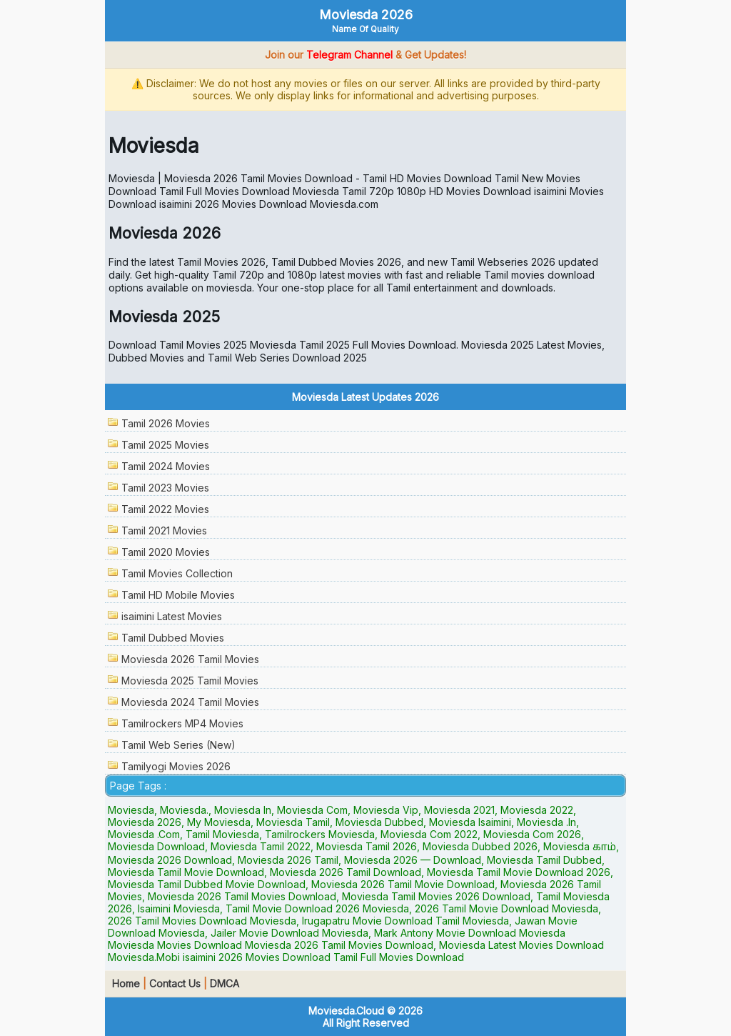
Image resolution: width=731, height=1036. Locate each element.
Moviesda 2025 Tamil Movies (189, 680)
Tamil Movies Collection (177, 573)
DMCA (224, 983)
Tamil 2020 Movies (165, 552)
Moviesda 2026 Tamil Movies (190, 659)
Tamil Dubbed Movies (172, 638)
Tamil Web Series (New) (178, 745)
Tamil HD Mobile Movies (178, 595)
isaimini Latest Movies (171, 616)
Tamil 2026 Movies (165, 423)
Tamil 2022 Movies (165, 509)
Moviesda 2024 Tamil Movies (190, 702)
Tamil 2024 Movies (165, 466)
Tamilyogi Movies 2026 (176, 766)
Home (126, 983)
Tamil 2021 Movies (164, 530)
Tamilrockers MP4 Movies (182, 723)
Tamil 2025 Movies (165, 445)
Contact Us (175, 983)
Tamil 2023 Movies (165, 488)
